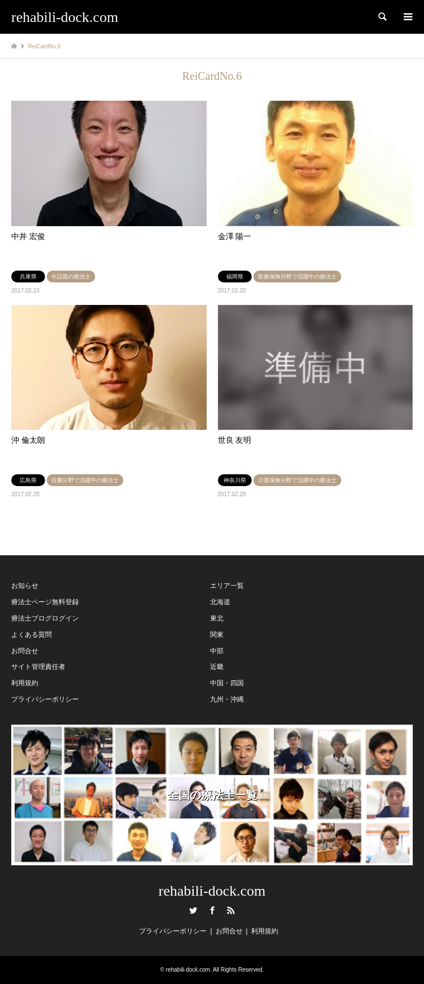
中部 (217, 651)
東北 (217, 618)
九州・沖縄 (227, 699)
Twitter (193, 910)
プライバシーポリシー (45, 699)
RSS (231, 910)
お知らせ (24, 586)
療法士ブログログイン (45, 618)
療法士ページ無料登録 (45, 602)
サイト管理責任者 (38, 667)
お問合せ (24, 651)
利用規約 (24, 683)
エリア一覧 (227, 586)
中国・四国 (227, 683)
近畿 (217, 667)
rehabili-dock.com (212, 891)
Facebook (212, 910)
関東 (217, 635)
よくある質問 (31, 635)
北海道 (220, 602)
